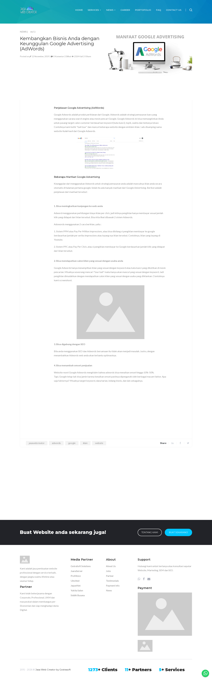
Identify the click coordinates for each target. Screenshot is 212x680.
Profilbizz (76, 575)
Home (79, 10)
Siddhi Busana (78, 595)
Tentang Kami (149, 532)
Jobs (108, 571)
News (111, 10)
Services (94, 10)
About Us (111, 566)
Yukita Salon (77, 590)
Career (125, 10)
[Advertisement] (62, 79)
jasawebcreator (36, 443)
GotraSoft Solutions (81, 566)
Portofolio (143, 10)
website (99, 443)
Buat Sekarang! (178, 532)
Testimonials (112, 580)
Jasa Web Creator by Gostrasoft (53, 669)
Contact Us (173, 10)
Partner (110, 575)
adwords (56, 443)
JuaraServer (77, 571)
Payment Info (113, 585)
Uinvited (75, 580)
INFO (33, 32)
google (72, 443)
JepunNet (76, 585)
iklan (85, 443)
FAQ (158, 10)
